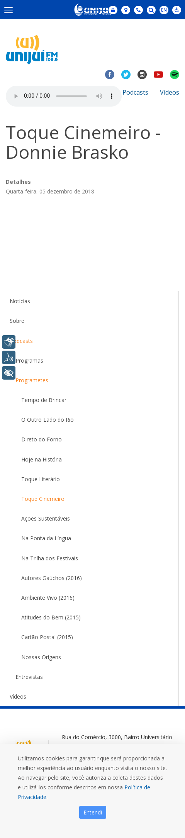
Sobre (17, 320)
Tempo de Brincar (43, 400)
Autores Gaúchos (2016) (51, 578)
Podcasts (135, 92)
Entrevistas (29, 676)
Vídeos (169, 92)
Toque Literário (40, 479)
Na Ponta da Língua (46, 538)
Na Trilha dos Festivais (49, 558)
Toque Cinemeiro (42, 498)
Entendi (92, 812)
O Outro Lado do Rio (47, 419)
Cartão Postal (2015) (47, 637)
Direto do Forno (41, 439)
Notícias (20, 301)
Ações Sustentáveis (45, 518)
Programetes (31, 380)
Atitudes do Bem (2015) (51, 617)
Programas (29, 360)
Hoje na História (41, 459)
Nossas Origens (41, 657)
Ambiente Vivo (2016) (48, 597)
